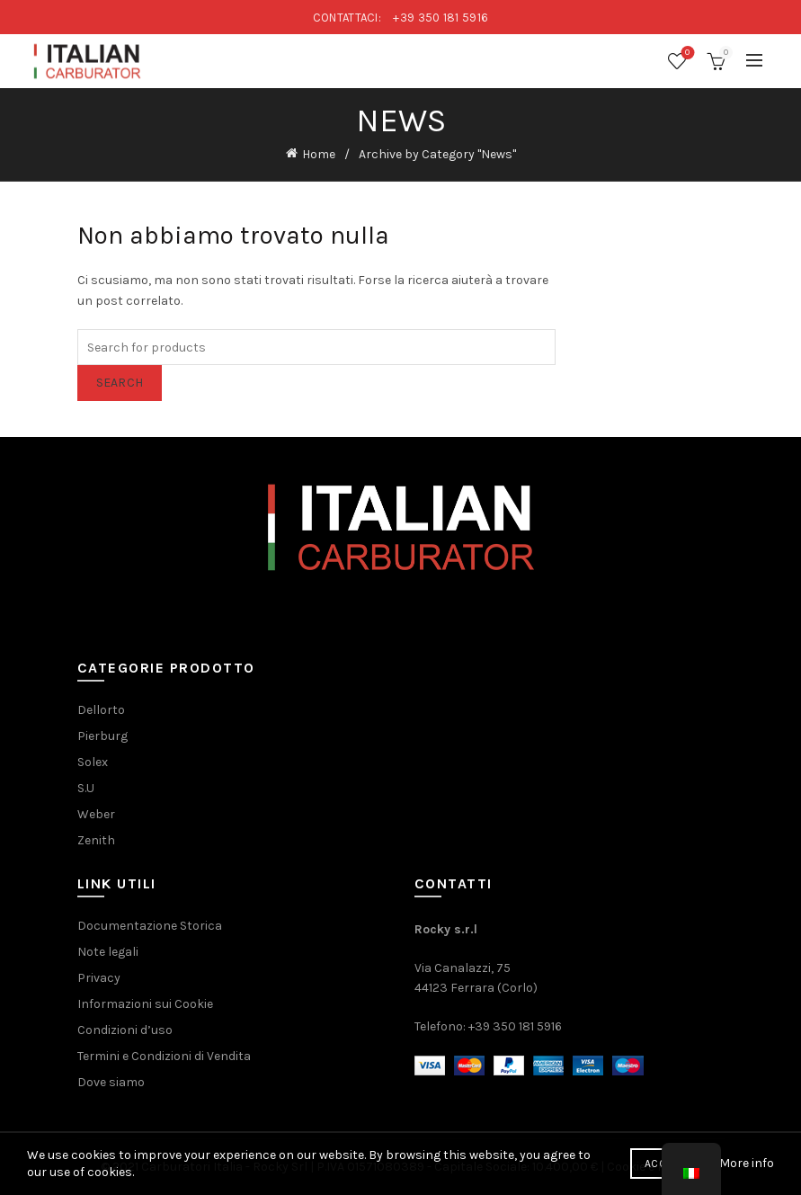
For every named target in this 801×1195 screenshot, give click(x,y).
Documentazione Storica (149, 925)
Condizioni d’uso (125, 1030)
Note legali (107, 951)
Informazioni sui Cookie (145, 1004)
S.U (85, 788)
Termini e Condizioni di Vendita (164, 1056)
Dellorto (101, 710)
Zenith (96, 840)
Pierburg (102, 736)
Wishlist (685, 53)
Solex (92, 762)
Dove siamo (111, 1082)
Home (318, 154)
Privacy (98, 977)
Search (120, 382)
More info (746, 1163)
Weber (96, 814)
